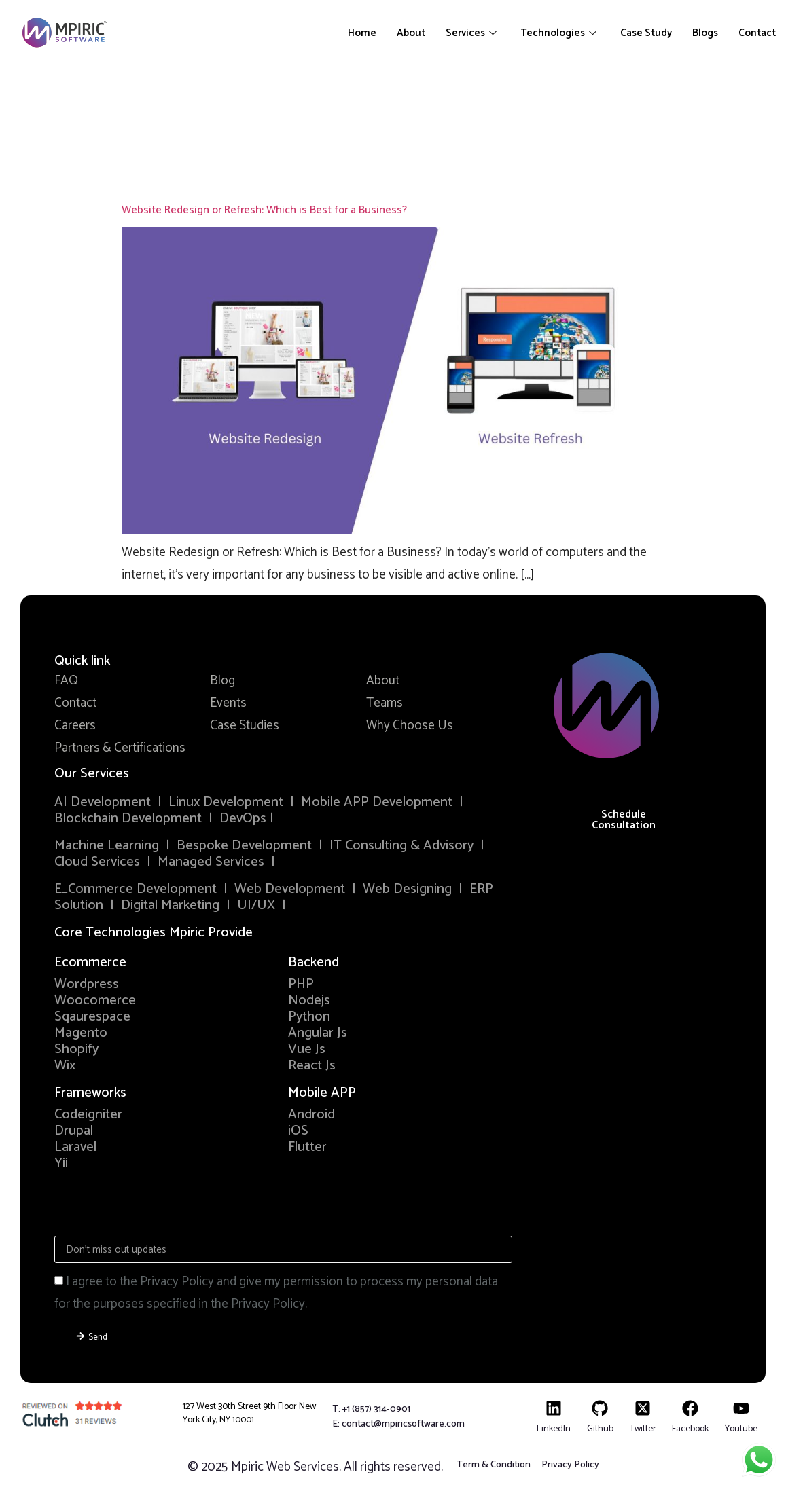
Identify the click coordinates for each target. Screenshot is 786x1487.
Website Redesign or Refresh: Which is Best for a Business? (264, 210)
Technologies (560, 32)
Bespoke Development (244, 845)
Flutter (307, 1147)
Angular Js (317, 1033)
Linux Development (227, 802)
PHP (301, 984)
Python (309, 1017)
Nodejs (309, 1000)
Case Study (646, 32)
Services (473, 32)
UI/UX (256, 905)
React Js (312, 1065)
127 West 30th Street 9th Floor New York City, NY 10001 (249, 1413)
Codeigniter (88, 1114)
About (411, 32)
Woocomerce (95, 1000)
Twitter (643, 1429)
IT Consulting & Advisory (401, 845)
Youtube (741, 1429)
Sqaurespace (92, 1017)
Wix (64, 1065)
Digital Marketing (170, 905)
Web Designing (407, 889)
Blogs (705, 32)
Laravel (75, 1147)
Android (311, 1114)
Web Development (289, 889)
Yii (61, 1163)
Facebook (690, 1429)
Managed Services (211, 862)
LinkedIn (554, 1429)
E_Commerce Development (135, 889)
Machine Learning (106, 845)
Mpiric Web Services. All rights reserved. (337, 1466)
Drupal (73, 1131)
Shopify (76, 1049)
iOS (298, 1131)
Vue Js (306, 1049)
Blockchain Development (128, 818)
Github (600, 1429)
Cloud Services (97, 862)
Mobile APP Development (376, 802)
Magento (80, 1033)
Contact (757, 32)
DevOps (244, 818)
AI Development (102, 802)
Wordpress (86, 984)
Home (362, 32)
